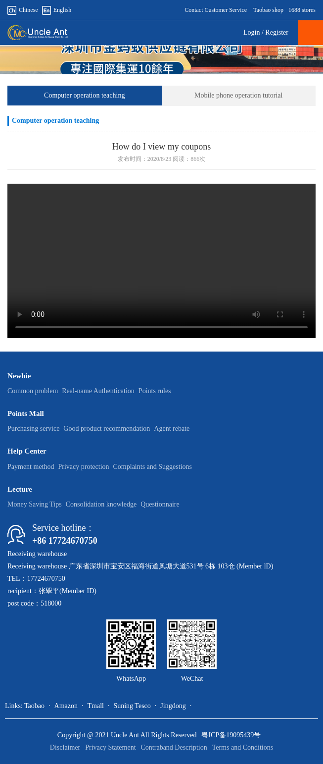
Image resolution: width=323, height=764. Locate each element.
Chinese (22, 9)
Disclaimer (65, 747)
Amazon (66, 706)
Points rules (154, 391)
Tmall (95, 706)
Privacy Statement (110, 747)
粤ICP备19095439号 (231, 735)
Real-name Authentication (98, 391)
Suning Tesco (131, 706)
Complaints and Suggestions (152, 466)
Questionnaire (160, 504)
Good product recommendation (106, 428)
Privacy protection (83, 466)
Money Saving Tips (34, 504)
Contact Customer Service (216, 9)
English (57, 9)
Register (276, 32)
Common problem (32, 391)
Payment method (30, 466)
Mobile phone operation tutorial (238, 95)
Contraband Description (174, 747)
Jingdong (172, 706)
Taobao (34, 706)
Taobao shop (268, 9)
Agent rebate (171, 428)
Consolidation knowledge (101, 504)
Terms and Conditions (242, 747)
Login (251, 32)
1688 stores (302, 9)
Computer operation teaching (84, 95)
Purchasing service (33, 428)
